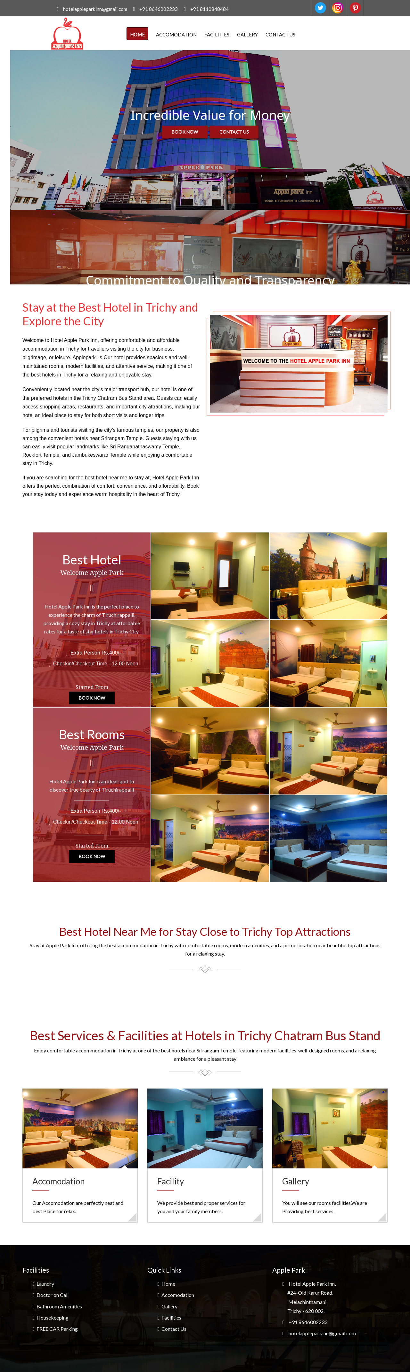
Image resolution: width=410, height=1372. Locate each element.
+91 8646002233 (158, 9)
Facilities (216, 34)
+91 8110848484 (210, 9)
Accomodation (176, 34)
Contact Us (280, 34)
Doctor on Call (51, 1295)
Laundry (43, 1284)
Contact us (234, 132)
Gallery (247, 34)
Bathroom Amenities (57, 1306)
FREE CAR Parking (55, 1329)
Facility (170, 1181)
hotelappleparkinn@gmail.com (93, 9)
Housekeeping (51, 1317)
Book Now (92, 700)
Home (137, 34)
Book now (185, 132)
